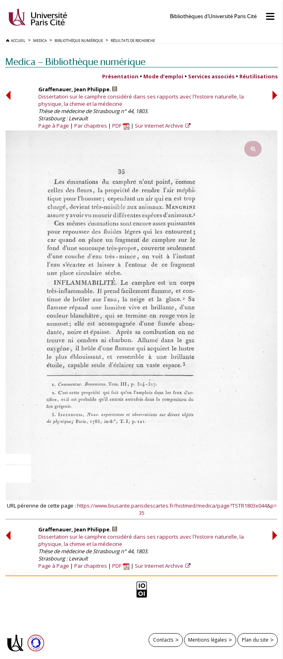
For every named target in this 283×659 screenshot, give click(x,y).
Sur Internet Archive (159, 125)
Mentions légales (207, 639)
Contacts (163, 639)
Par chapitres (90, 125)
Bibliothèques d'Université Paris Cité (213, 16)
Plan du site (255, 639)
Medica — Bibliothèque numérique (75, 61)
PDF (121, 125)
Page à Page (53, 125)
